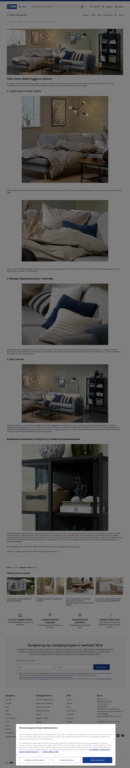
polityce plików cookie (50, 752)
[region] (66, 745)
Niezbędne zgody (66, 760)
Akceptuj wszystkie (97, 760)
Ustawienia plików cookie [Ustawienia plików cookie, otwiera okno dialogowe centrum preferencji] (34, 760)
